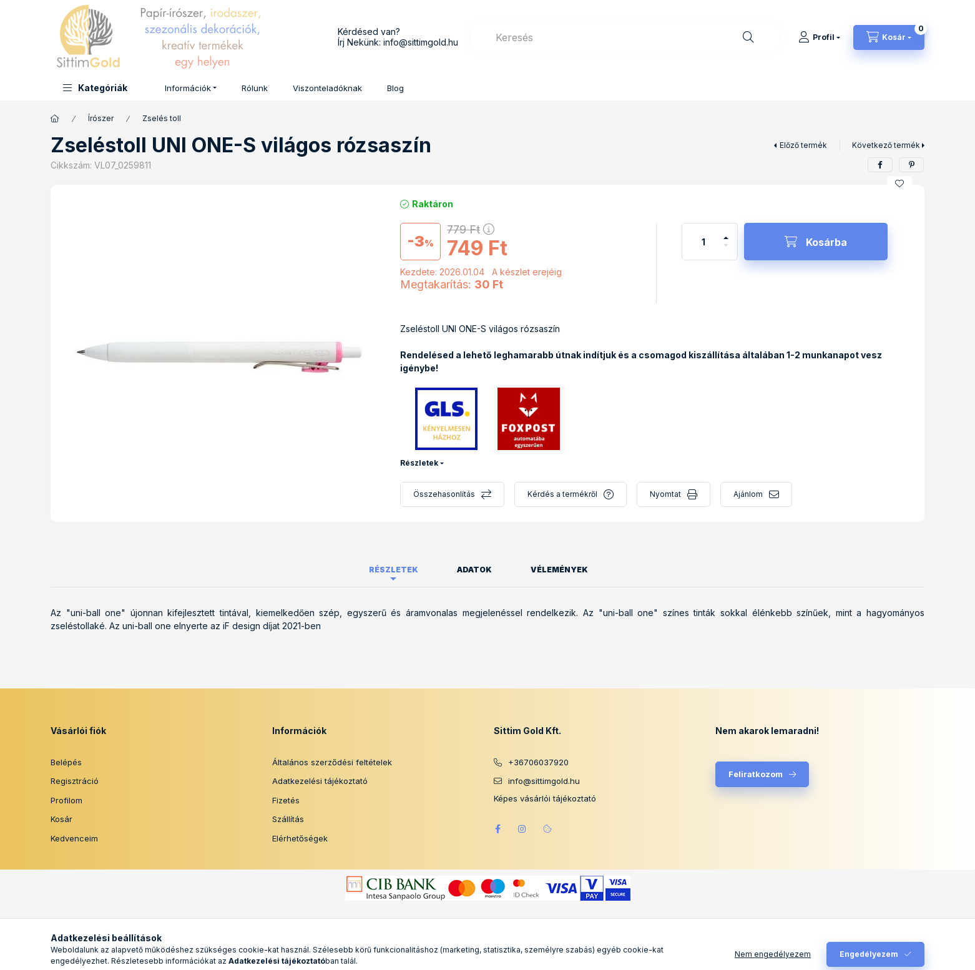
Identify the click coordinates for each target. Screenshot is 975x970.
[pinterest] (911, 164)
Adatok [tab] (474, 569)
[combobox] (625, 37)
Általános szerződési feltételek (332, 762)
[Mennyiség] (703, 241)
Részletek (419, 463)
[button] (95, 87)
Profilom (66, 800)
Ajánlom (748, 494)
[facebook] (880, 164)
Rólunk (255, 88)
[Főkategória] (55, 118)
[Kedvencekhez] (899, 183)
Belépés (66, 762)
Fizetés (286, 800)
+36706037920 (538, 762)
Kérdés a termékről (562, 494)
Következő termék (886, 145)
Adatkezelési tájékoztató (320, 781)
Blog (395, 88)
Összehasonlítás (444, 494)
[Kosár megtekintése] (888, 37)
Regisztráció (75, 781)
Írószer (101, 118)
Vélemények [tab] (559, 569)
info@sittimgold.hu (420, 42)
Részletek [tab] (393, 569)
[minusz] (726, 251)
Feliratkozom (755, 774)
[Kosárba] (816, 241)
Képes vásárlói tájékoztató (545, 798)
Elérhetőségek (300, 838)
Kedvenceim (74, 838)
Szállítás (288, 819)
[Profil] (819, 37)
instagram (522, 828)
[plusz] (726, 232)
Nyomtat (665, 494)
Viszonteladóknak (327, 88)
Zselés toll (161, 118)
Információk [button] (188, 88)
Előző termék (803, 145)
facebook (497, 828)
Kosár (61, 819)
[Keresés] (748, 37)
